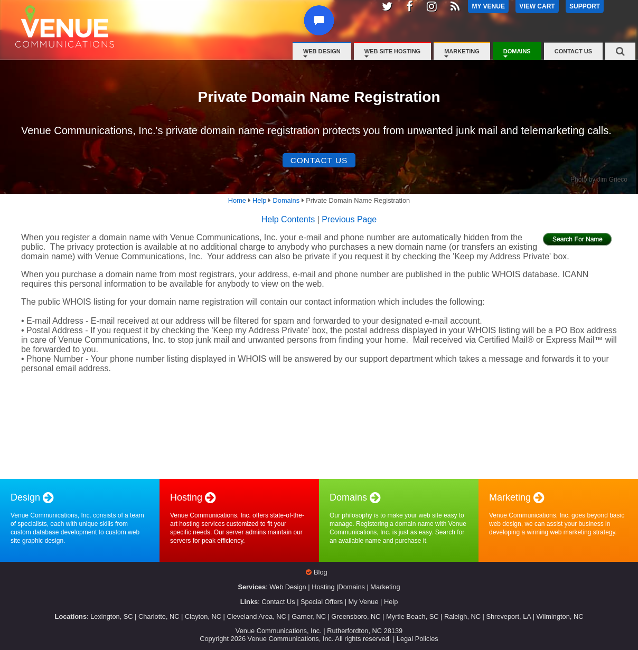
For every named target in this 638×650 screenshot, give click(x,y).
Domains (517, 51)
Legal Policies (417, 640)
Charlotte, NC (159, 617)
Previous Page (349, 220)
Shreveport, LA (508, 617)
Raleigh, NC (462, 617)
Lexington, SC (111, 617)
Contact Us (573, 51)
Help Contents (288, 220)
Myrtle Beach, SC (412, 617)
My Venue (364, 603)
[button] (322, 29)
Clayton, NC (203, 617)
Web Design (322, 51)
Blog (320, 573)
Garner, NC (309, 617)
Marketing (462, 51)
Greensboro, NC (355, 617)
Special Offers (322, 603)
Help (391, 603)
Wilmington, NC (560, 617)
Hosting (323, 588)
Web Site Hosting (392, 51)
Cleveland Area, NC (256, 617)
